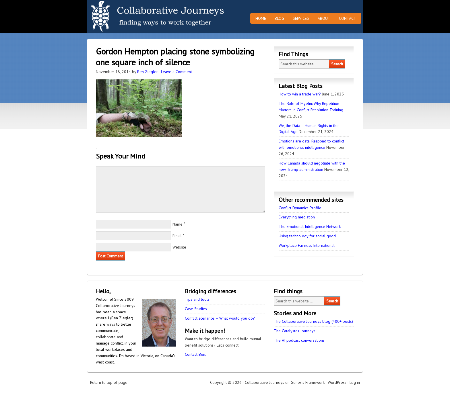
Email (177, 235)
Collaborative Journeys (137, 16)
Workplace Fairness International (307, 245)
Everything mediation (297, 217)
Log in (355, 382)
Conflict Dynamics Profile (300, 207)
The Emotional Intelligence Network (310, 226)
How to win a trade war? (300, 94)
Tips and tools (197, 299)
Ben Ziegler (147, 71)
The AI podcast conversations (299, 340)
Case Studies (196, 308)
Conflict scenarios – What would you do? (220, 318)
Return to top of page (108, 382)
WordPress (337, 382)
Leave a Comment (176, 71)
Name (177, 224)
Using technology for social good (307, 235)
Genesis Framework (308, 382)
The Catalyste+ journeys (294, 330)
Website (179, 247)
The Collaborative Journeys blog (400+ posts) (313, 321)
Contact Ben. (195, 354)
